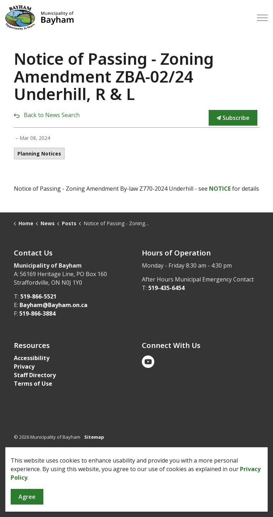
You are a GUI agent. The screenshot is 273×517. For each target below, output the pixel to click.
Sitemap (94, 437)
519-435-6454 (166, 288)
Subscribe (233, 118)
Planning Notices (39, 153)
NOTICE (220, 188)
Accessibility (31, 358)
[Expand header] (262, 18)
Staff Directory (35, 375)
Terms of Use (33, 383)
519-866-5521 (38, 296)
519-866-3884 (37, 313)
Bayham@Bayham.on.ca (53, 305)
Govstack (48, 458)
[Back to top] (136, 488)
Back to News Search (52, 115)
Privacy (24, 366)
